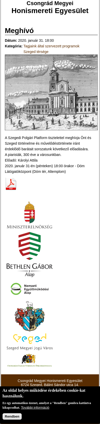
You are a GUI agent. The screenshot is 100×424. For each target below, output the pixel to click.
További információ (35, 408)
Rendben (12, 417)
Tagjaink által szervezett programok (51, 46)
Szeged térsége (35, 52)
